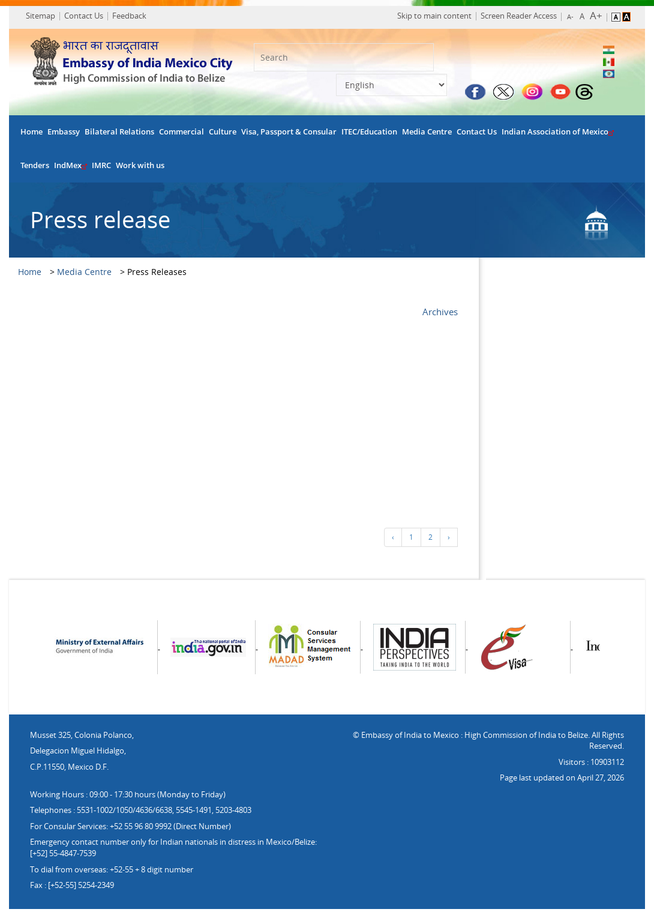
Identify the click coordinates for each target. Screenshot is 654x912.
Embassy (63, 135)
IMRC (101, 169)
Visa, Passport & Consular (289, 135)
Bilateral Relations (119, 135)
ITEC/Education (369, 135)
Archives (440, 315)
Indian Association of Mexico (558, 135)
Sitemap (44, 17)
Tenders (34, 169)
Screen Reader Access (512, 17)
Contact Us (87, 17)
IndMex (70, 169)
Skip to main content (428, 17)
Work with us (140, 169)
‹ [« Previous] (393, 541)
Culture (222, 135)
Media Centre (427, 135)
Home (31, 135)
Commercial (181, 135)
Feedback (133, 17)
